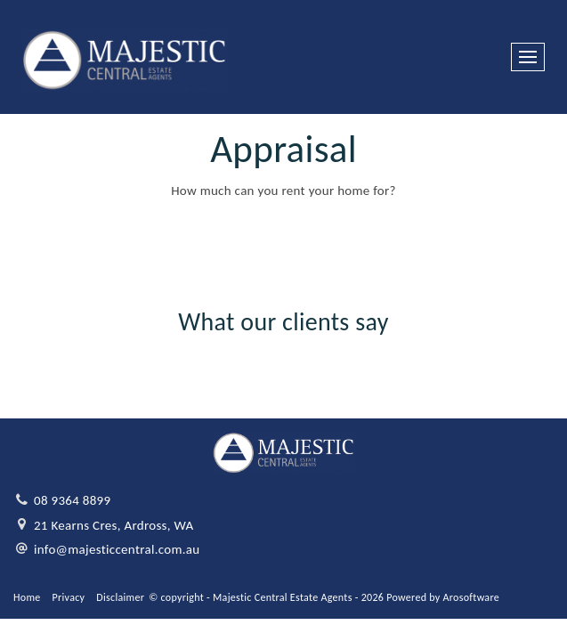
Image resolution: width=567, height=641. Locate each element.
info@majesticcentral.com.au (117, 549)
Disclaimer (120, 597)
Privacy (69, 597)
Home (27, 597)
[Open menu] (528, 57)
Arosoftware (471, 597)
